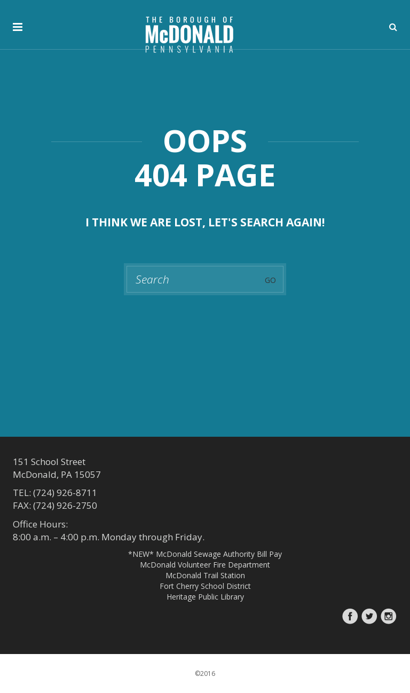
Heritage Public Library (205, 597)
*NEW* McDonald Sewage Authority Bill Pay (205, 554)
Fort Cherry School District (205, 586)
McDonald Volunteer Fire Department (205, 565)
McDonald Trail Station (205, 575)
